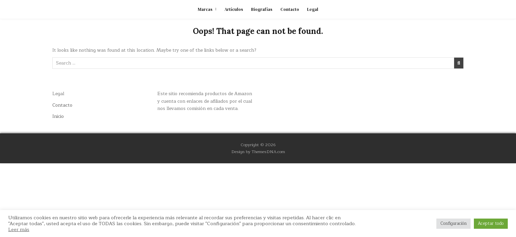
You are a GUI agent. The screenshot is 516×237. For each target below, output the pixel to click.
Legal (312, 9)
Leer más (18, 229)
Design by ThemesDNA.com (258, 151)
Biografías (261, 9)
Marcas (205, 9)
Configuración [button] (453, 223)
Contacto (289, 9)
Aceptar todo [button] (491, 223)
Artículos (233, 9)
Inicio (58, 116)
